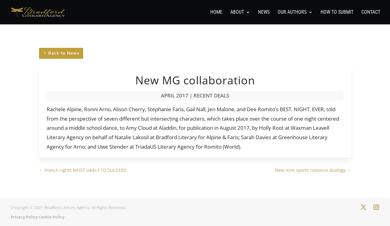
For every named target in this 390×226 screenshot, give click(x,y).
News (264, 12)
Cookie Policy (51, 217)
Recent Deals (211, 95)
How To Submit (337, 12)
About (237, 12)
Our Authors (292, 12)
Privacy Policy (24, 217)
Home (216, 12)
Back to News (64, 53)
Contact (370, 12)
